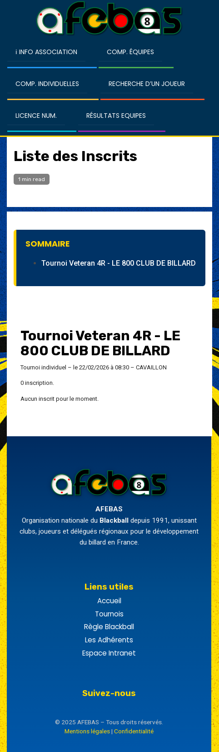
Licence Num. (36, 115)
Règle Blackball (109, 626)
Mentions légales (87, 731)
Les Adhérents (109, 640)
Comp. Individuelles (47, 83)
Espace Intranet (109, 653)
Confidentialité (134, 731)
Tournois (109, 614)
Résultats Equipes (116, 115)
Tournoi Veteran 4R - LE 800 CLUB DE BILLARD (118, 263)
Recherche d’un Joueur (147, 83)
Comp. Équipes (130, 51)
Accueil (109, 601)
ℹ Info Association (46, 51)
